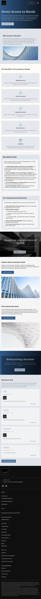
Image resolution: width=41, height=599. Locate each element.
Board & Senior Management (8, 555)
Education (3, 540)
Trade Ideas (4, 529)
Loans (2, 508)
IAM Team (3, 552)
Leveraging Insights (6, 535)
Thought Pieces (4, 526)
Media (2, 543)
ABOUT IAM (4, 546)
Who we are (4, 550)
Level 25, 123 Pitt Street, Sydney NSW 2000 (12, 482)
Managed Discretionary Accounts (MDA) (10, 513)
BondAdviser (4, 504)
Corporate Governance (6, 558)
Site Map (3, 568)
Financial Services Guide (6, 561)
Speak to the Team (7, 24)
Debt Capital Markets (6, 517)
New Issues (4, 532)
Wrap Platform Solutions (7, 501)
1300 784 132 (5, 480)
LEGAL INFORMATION (6, 565)
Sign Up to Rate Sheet (8, 318)
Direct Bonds (4, 496)
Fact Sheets (4, 523)
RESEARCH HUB (5, 519)
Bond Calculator (5, 538)
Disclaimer (3, 576)
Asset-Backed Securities (6, 498)
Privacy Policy (4, 574)
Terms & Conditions (5, 571)
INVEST (3, 492)
